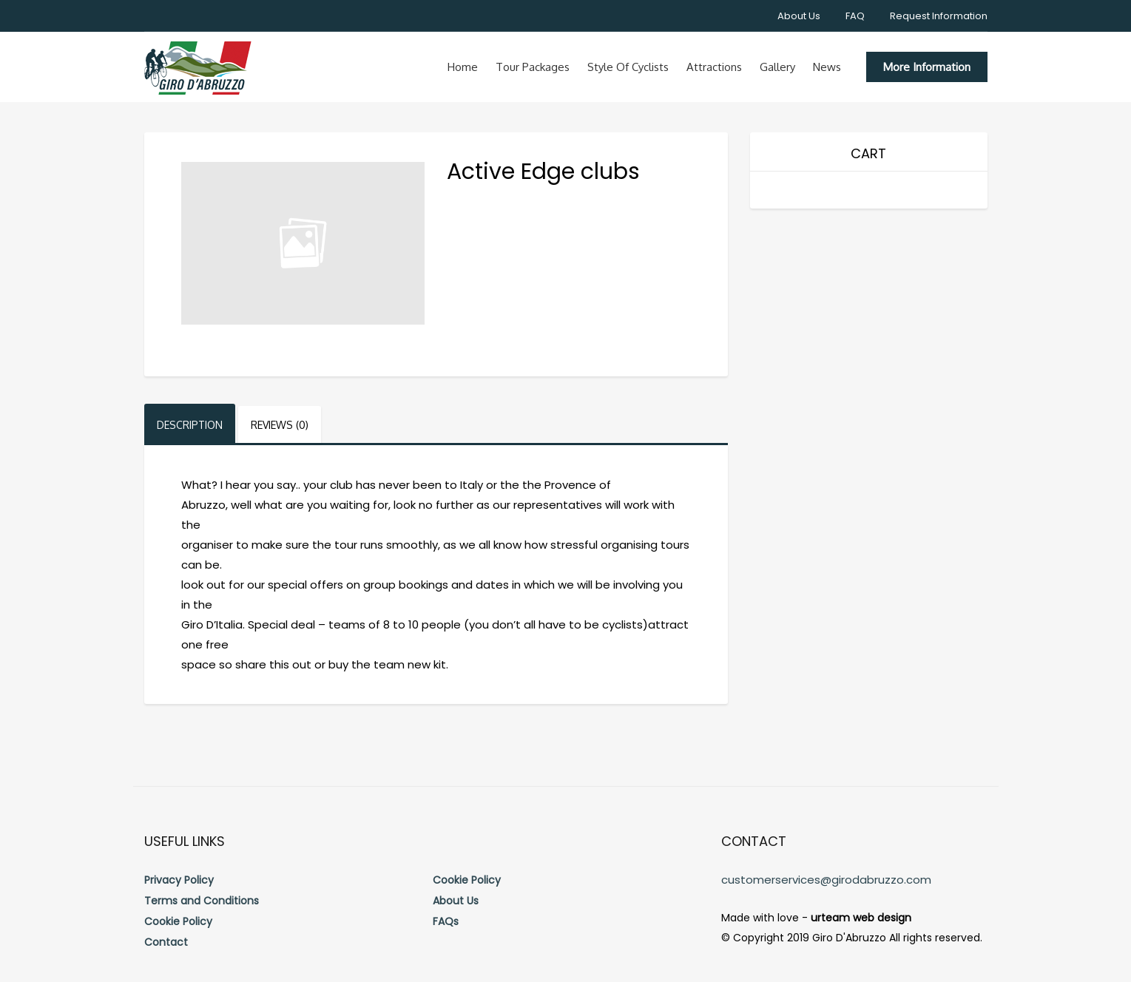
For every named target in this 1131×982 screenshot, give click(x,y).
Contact (166, 942)
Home (463, 67)
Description (190, 425)
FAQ (855, 16)
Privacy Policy (179, 880)
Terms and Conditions (201, 900)
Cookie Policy (178, 921)
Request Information (938, 16)
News (827, 67)
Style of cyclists (628, 67)
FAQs (446, 921)
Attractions (714, 67)
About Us (798, 16)
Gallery (777, 67)
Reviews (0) (279, 425)
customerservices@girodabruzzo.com (826, 879)
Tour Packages (533, 67)
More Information (926, 67)
